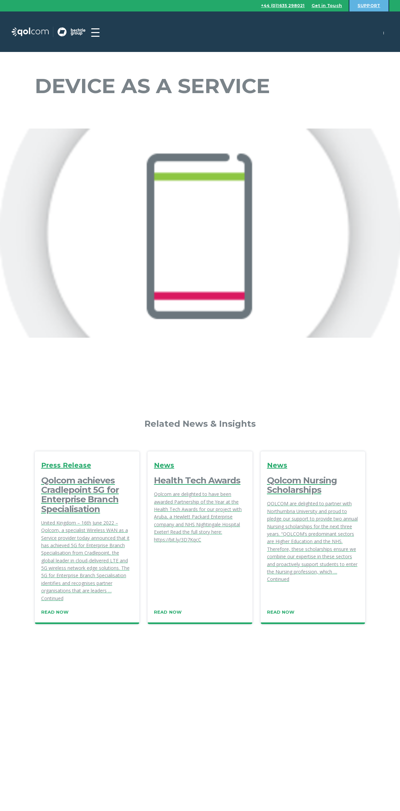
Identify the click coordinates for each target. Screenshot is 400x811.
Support (367, 5)
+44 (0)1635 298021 (275, 5)
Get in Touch (323, 5)
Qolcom (61, 32)
